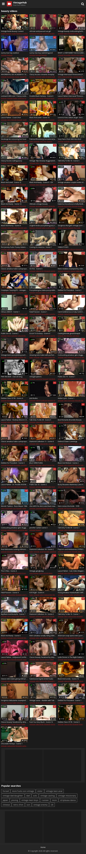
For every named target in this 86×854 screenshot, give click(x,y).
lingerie (49, 77)
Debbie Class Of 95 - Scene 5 (69, 722)
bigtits (54, 77)
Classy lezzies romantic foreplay (41, 74)
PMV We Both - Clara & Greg (11, 376)
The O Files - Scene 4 (9, 571)
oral (19, 163)
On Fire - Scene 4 (35, 269)
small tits (56, 508)
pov (81, 271)
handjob (52, 379)
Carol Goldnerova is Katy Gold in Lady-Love (71, 312)
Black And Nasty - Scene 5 (11, 635)
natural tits (40, 98)
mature (49, 141)
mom (54, 800)
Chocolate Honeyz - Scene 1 (11, 743)
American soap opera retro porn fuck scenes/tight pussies (71, 635)
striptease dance (68, 800)
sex (80, 444)
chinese (6, 804)
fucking (27, 98)
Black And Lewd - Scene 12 (11, 182)
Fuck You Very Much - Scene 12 (41, 722)
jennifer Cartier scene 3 (38, 528)
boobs (52, 33)
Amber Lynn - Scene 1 (66, 398)
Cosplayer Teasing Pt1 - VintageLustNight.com (14, 290)
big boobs (11, 77)
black (19, 487)
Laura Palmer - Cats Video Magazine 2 (71, 571)
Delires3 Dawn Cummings (67, 441)
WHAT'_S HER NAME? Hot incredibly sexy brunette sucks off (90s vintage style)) (71, 53)
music (17, 77)
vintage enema (40, 804)
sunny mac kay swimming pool (41, 53)
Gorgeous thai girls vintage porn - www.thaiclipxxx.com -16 (71, 225)
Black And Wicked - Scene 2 (68, 463)
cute (78, 228)
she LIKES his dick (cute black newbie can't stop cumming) (43, 506)
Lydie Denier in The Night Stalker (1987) (71, 657)
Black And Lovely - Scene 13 (68, 679)
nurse (70, 444)
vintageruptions (35, 376)
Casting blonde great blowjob (69, 333)
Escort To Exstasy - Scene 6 (39, 333)
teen (54, 163)
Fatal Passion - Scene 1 (38, 312)
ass (80, 33)
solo (35, 795)
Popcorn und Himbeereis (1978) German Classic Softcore (71, 549)
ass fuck (42, 703)
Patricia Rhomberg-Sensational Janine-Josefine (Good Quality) (43, 139)
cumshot (46, 33)
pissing (14, 800)
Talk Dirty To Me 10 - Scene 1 (68, 614)
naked (66, 249)
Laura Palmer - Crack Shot (11, 117)
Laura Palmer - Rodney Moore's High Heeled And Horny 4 (14, 420)
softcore (21, 98)
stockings (76, 77)
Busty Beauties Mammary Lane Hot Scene (71, 484)
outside (67, 141)
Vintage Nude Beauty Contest (12, 31)
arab (48, 703)
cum (74, 336)
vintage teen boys (29, 800)
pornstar (54, 271)
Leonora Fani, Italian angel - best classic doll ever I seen (71, 117)
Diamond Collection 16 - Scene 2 (41, 614)
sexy (25, 659)
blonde (39, 33)
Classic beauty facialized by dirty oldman (43, 657)
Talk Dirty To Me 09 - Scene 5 (40, 420)
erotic (55, 400)
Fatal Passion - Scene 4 (10, 592)
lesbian (32, 77)
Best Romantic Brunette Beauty (70, 420)
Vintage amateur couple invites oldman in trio (71, 182)
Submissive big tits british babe (41, 679)
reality (83, 595)
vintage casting (47, 795)
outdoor (26, 120)
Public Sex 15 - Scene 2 (38, 484)
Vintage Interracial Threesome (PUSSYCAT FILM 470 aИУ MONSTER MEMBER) (71, 74)
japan (5, 800)
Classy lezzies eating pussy (11, 161)
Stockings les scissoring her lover (13, 139)
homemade (28, 271)
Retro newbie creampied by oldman (71, 269)
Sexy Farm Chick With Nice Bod (69, 139)
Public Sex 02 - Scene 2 (9, 333)
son (28, 804)
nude (14, 33)
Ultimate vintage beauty (38, 204)
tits (45, 141)
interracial (66, 77)
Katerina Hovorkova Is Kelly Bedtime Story (71, 204)
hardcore (33, 33)
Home (43, 847)
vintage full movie (64, 508)
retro (66, 33)
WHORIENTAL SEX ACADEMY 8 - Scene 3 (14, 74)
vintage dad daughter (13, 795)
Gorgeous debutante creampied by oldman (14, 700)
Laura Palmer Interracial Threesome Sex (71, 96)
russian (45, 800)
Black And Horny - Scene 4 (11, 225)
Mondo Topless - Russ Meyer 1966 (14, 506)
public (3, 33)
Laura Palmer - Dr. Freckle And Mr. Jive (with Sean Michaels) (14, 484)
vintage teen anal (54, 791)
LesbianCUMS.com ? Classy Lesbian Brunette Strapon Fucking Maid (14, 96)
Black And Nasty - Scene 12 (11, 204)
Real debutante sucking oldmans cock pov (14, 549)
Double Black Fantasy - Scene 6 (41, 96)
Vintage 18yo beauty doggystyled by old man (43, 161)
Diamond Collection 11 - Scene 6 (41, 441)
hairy (31, 120)
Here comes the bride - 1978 (68, 506)
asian (22, 77)
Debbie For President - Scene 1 (69, 700)
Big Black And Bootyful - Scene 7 (13, 614)
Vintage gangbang (36, 571)
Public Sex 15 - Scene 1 (66, 376)
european (68, 551)
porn (78, 55)
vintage (60, 33)
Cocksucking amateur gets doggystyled (71, 355)
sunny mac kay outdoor (10, 53)
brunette (67, 55)
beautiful (77, 659)
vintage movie (27, 508)
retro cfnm (18, 804)
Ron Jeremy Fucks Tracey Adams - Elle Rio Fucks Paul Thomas (14, 247)
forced (6, 791)
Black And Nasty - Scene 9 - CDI (41, 182)
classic (73, 55)
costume (20, 292)
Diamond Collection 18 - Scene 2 (41, 549)
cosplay (27, 292)
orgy (31, 573)
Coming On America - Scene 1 (40, 247)
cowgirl (26, 703)
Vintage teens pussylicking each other (14, 355)
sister (40, 791)
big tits (54, 487)
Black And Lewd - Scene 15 (39, 117)
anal (48, 184)
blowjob (71, 33)
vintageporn (79, 487)
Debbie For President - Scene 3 (13, 463)
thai (75, 228)
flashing (19, 33)
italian (66, 120)
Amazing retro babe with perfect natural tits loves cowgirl (43, 355)
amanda (51, 206)
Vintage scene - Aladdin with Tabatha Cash (43, 700)
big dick (24, 487)
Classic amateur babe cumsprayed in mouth (14, 269)
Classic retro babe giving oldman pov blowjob (14, 679)
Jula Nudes (33, 398)
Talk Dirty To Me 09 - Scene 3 (68, 528)
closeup (27, 357)
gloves (14, 292)
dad (28, 795)
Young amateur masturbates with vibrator (71, 592)
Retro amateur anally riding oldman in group (43, 635)
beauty (8, 33)
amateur (48, 163)
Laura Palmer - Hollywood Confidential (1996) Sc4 (14, 657)
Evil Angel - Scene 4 (36, 592)
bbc (71, 77)
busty (72, 487)
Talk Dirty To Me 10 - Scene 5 (68, 161)
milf (25, 314)
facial (76, 573)
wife (70, 120)
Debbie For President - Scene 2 (69, 290)
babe (76, 33)
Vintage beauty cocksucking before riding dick (71, 31)
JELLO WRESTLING (36, 463)
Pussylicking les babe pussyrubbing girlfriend (43, 290)
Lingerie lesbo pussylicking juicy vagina (43, 225)
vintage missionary (67, 795)
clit (52, 804)
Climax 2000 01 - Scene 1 (10, 312)
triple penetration (45, 573)
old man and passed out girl (40, 31)
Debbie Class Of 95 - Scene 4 (12, 398)
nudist (25, 33)
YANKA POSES (63, 247)
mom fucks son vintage (23, 791)
